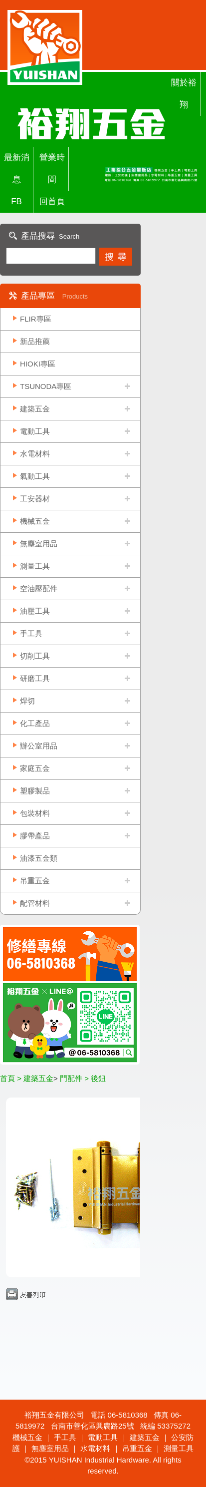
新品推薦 (35, 341)
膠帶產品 (35, 835)
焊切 (27, 701)
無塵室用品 (38, 543)
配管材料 (35, 903)
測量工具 (35, 566)
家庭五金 (35, 768)
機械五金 (35, 521)
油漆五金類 (38, 858)
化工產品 (35, 723)
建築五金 (35, 408)
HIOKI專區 (37, 364)
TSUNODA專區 (45, 386)
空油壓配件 (38, 588)
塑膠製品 (35, 790)
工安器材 (35, 498)
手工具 (31, 633)
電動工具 (35, 431)
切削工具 (35, 656)
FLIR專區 (35, 319)
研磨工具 (35, 678)
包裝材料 (35, 813)
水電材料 (35, 453)
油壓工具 (35, 611)
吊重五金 (35, 880)
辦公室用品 (38, 746)
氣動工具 (35, 476)
